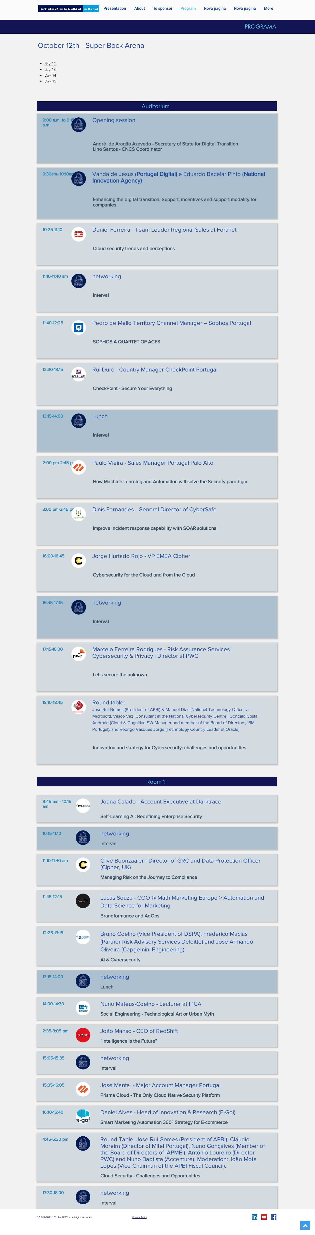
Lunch (100, 416)
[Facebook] (273, 1217)
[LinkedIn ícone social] (254, 1217)
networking (106, 602)
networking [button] (106, 276)
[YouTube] (264, 1217)
